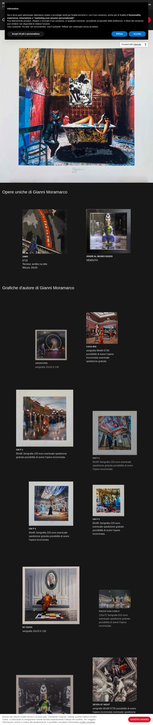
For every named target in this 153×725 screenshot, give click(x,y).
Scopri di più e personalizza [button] (25, 34)
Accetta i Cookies (139, 719)
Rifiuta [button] (119, 34)
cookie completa (87, 722)
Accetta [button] (137, 34)
